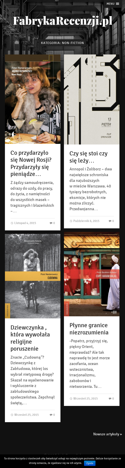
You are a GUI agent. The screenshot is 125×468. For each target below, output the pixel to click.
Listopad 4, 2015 (23, 223)
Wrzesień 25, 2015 (83, 398)
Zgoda (89, 463)
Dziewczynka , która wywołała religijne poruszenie (30, 338)
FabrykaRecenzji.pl (62, 20)
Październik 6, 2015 (84, 221)
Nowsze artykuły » (107, 434)
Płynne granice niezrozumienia (89, 329)
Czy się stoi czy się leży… (88, 157)
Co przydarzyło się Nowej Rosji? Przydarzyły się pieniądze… (30, 163)
